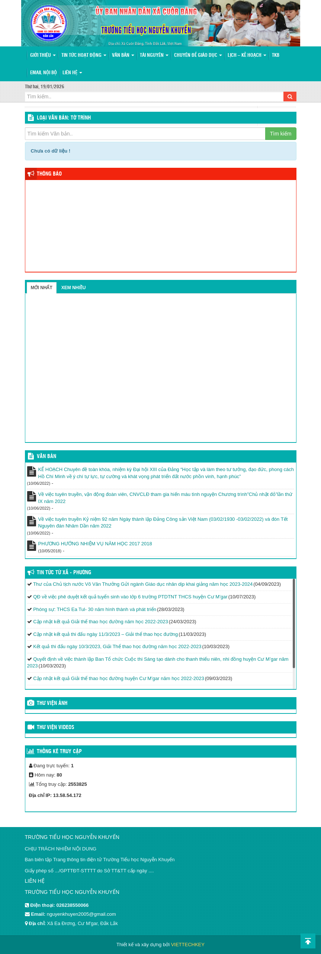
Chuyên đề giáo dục (198, 55)
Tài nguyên (154, 55)
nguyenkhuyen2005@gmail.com (81, 914)
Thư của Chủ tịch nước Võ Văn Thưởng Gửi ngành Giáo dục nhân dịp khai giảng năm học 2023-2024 (143, 584)
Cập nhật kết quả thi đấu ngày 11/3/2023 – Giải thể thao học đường (105, 634)
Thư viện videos (55, 727)
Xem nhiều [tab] (73, 287)
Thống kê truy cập (59, 751)
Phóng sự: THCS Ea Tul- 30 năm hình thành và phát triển (94, 609)
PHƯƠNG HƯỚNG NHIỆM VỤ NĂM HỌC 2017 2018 (95, 543)
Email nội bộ (43, 73)
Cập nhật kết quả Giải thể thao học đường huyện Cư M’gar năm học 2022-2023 (118, 678)
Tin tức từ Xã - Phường (64, 572)
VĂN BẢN (46, 456)
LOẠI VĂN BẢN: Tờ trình (64, 118)
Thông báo (49, 174)
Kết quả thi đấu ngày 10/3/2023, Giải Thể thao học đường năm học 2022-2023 (117, 646)
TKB (275, 55)
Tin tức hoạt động (83, 55)
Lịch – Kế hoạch (247, 55)
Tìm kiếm (281, 134)
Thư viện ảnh (52, 703)
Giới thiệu (43, 55)
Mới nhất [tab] (41, 287)
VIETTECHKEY (188, 944)
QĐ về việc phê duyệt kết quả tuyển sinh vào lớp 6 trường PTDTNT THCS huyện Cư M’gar (130, 596)
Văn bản (123, 55)
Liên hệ (72, 73)
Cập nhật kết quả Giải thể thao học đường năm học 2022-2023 (100, 621)
